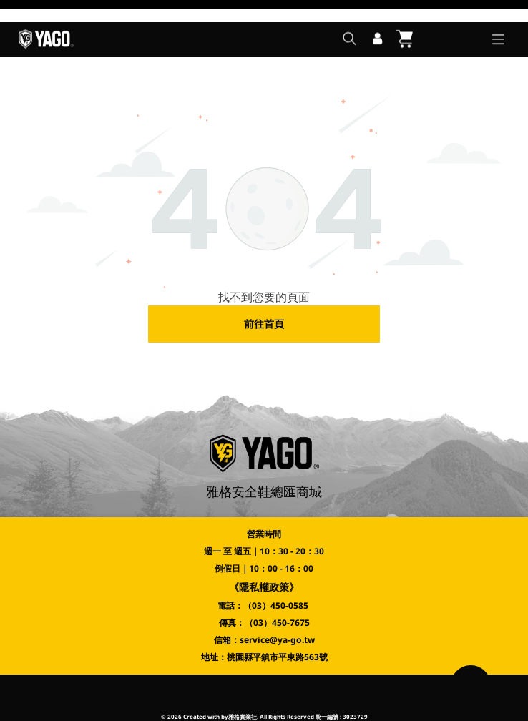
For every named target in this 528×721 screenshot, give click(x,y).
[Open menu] (498, 17)
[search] (349, 18)
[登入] (377, 17)
